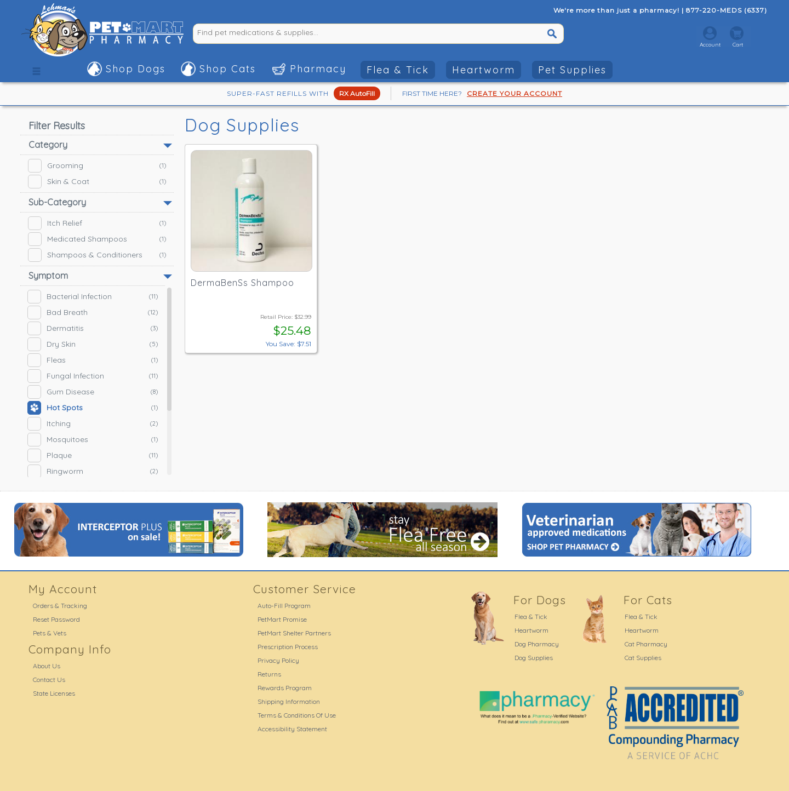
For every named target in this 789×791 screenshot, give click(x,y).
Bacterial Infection (92, 296)
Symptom (48, 275)
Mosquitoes (92, 439)
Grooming (97, 166)
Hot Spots (92, 408)
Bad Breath (92, 312)
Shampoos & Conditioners (97, 255)
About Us (46, 666)
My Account (62, 589)
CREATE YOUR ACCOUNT (514, 93)
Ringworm (92, 471)
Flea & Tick (398, 70)
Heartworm (483, 70)
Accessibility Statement (292, 729)
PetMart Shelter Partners (294, 633)
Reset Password (56, 619)
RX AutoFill (357, 93)
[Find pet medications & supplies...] (339, 32)
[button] (36, 68)
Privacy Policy (278, 660)
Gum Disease (92, 392)
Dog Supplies (533, 658)
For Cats (648, 600)
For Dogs (539, 600)
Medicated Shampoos (97, 239)
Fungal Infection (92, 376)
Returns (269, 674)
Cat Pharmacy (646, 644)
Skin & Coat (97, 181)
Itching (92, 424)
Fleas (92, 360)
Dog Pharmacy (536, 644)
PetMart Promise (282, 619)
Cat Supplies (643, 658)
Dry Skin (92, 344)
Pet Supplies (572, 70)
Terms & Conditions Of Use (297, 715)
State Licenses (54, 693)
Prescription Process (288, 647)
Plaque (92, 455)
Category (47, 144)
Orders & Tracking (60, 605)
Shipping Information (289, 701)
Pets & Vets (49, 633)
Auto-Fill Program (284, 605)
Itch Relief (97, 223)
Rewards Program (285, 688)
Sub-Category (57, 202)
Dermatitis (92, 328)
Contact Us (49, 679)
